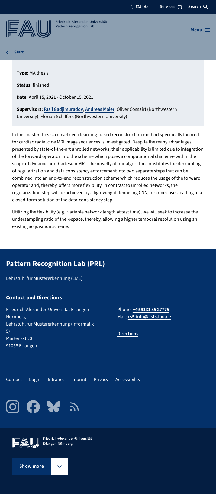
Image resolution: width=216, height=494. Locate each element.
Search (198, 7)
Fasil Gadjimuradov (63, 109)
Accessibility (127, 379)
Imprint (78, 379)
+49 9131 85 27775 (151, 309)
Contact (14, 379)
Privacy (101, 379)
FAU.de (139, 7)
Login (34, 379)
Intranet (56, 379)
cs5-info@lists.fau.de (149, 316)
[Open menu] (200, 30)
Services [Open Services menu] (171, 7)
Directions (127, 333)
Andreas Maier (99, 109)
